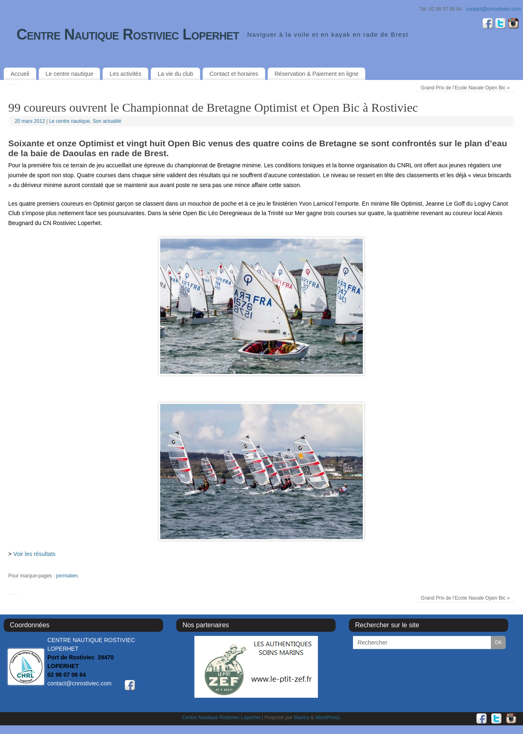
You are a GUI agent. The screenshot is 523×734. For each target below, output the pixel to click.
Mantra (301, 717)
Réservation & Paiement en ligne (317, 73)
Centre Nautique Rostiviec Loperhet (127, 34)
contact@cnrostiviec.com (493, 9)
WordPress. (328, 717)
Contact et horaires (234, 73)
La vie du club (175, 73)
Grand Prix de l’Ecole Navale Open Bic (465, 88)
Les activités (125, 73)
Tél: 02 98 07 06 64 (440, 9)
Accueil (20, 73)
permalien (67, 576)
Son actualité (107, 121)
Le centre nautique (69, 73)
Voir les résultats (34, 554)
